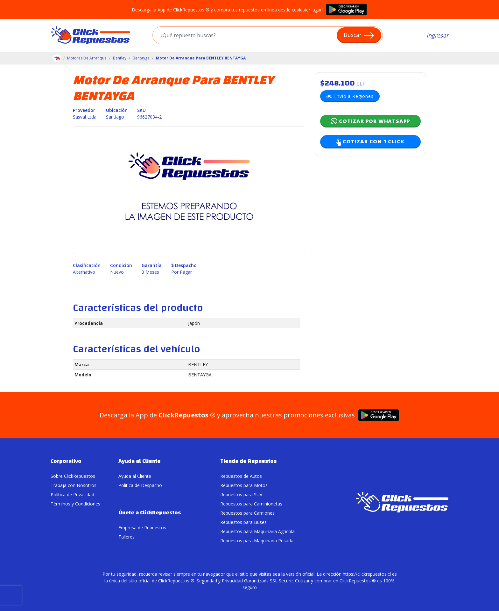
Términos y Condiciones (75, 504)
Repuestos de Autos (241, 476)
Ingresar (437, 35)
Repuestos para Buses (243, 522)
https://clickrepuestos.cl (367, 574)
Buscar (359, 35)
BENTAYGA (200, 375)
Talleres (126, 537)
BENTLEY (198, 364)
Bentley (119, 58)
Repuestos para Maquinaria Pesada (256, 541)
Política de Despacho (140, 485)
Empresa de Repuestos (142, 528)
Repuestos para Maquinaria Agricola (257, 531)
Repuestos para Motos (244, 485)
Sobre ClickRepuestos (73, 476)
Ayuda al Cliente (134, 476)
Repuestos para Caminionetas (251, 504)
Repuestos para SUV (241, 494)
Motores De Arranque (87, 58)
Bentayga (141, 58)
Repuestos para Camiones (247, 513)
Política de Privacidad (72, 494)
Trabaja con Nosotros (73, 485)
